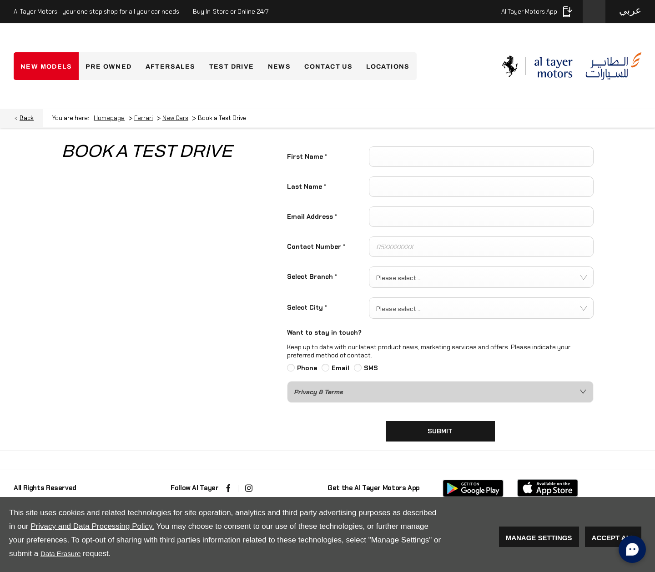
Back (27, 118)
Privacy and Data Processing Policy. (92, 526)
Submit (440, 431)
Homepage (109, 118)
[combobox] (481, 277)
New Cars (175, 118)
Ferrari (143, 118)
